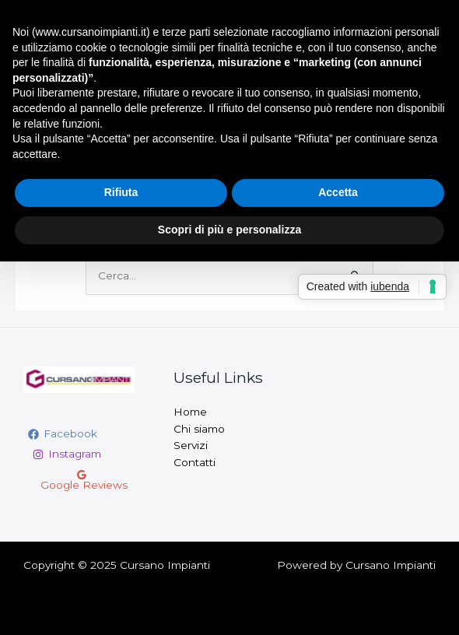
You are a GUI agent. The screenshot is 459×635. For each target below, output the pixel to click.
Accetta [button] (338, 192)
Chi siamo (199, 429)
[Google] (81, 480)
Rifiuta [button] (121, 192)
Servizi (190, 445)
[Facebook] (62, 434)
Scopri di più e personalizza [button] (229, 229)
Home (190, 411)
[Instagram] (67, 454)
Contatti (194, 462)
